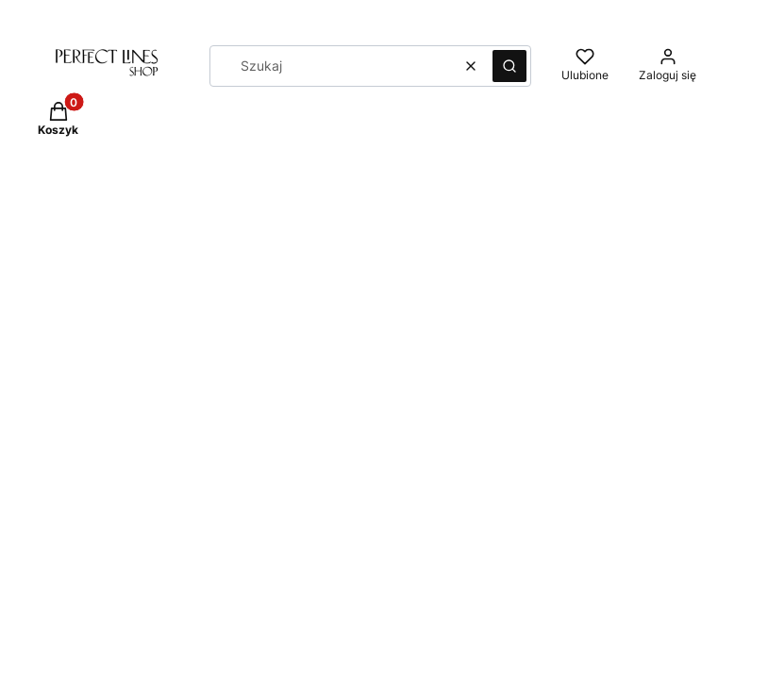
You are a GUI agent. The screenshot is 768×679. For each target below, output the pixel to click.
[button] (509, 66)
